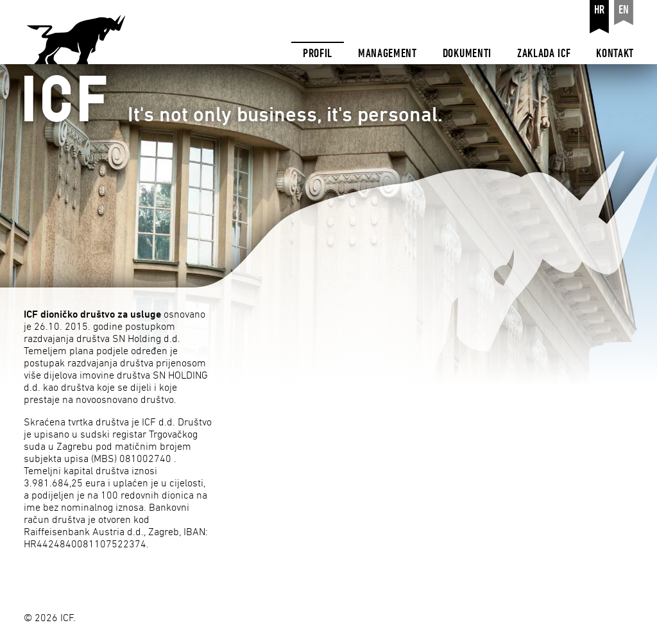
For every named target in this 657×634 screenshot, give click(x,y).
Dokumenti (467, 53)
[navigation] (463, 32)
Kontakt (615, 53)
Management (387, 53)
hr (599, 10)
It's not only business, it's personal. (221, 100)
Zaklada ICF (543, 53)
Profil (317, 53)
